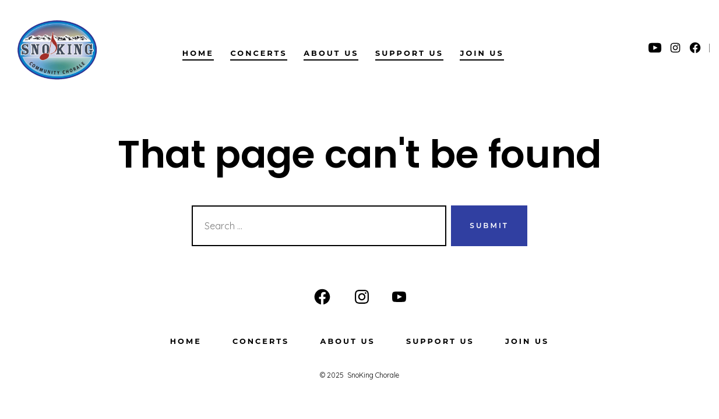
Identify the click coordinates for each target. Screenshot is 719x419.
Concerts (258, 53)
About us (331, 53)
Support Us (409, 53)
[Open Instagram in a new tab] (675, 47)
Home (198, 53)
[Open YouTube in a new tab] (655, 47)
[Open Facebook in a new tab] (695, 47)
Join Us (481, 53)
